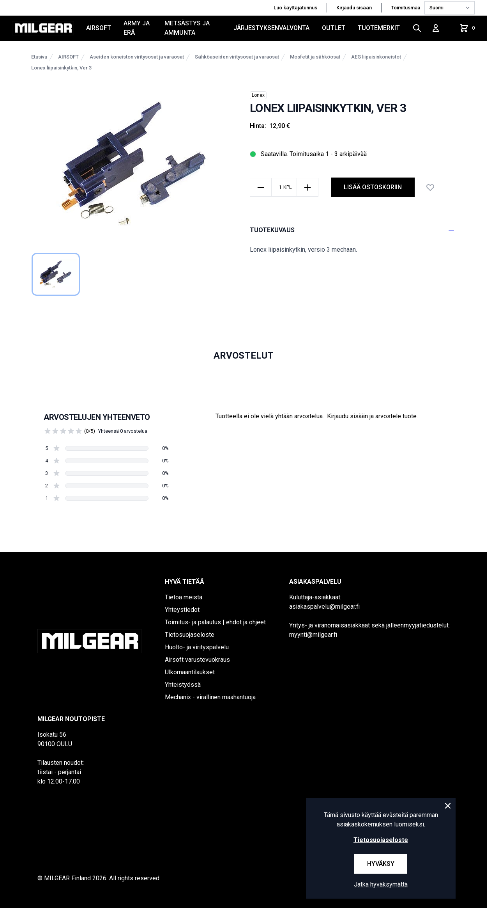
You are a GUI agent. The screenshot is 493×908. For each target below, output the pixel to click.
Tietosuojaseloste (189, 634)
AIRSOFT (98, 28)
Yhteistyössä (183, 684)
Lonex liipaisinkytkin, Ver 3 (61, 68)
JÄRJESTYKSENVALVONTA (271, 28)
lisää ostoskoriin (373, 187)
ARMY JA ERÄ (137, 28)
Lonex (258, 95)
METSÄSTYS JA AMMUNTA (187, 28)
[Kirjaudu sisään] (436, 28)
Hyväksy (380, 863)
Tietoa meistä (183, 597)
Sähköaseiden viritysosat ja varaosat (237, 57)
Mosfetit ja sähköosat (315, 57)
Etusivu (39, 57)
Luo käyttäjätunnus (295, 8)
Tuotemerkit (379, 28)
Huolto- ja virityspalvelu (197, 647)
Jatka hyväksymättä (381, 884)
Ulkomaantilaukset (190, 672)
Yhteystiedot (182, 609)
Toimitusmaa (406, 8)
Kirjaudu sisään (354, 8)
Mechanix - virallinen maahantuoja (210, 697)
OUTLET (333, 28)
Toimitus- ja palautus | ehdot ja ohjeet (215, 622)
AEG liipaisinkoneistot (376, 57)
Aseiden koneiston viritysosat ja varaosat (137, 57)
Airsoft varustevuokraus (197, 659)
